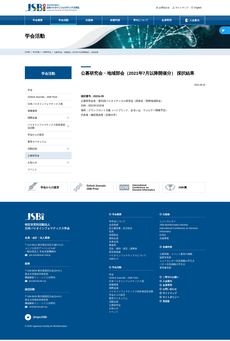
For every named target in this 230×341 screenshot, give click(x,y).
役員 (111, 233)
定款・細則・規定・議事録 (123, 250)
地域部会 (113, 237)
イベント (32, 171)
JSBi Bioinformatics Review (174, 226)
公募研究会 (51, 52)
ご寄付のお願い (171, 279)
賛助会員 (113, 240)
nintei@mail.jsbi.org (39, 308)
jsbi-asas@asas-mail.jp (41, 257)
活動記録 (48, 150)
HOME (28, 52)
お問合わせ (164, 8)
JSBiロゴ (113, 260)
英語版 (166, 303)
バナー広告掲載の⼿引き (172, 266)
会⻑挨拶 (113, 226)
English (198, 7)
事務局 (112, 247)
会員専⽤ (167, 287)
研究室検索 (115, 254)
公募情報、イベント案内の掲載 (176, 256)
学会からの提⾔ (35, 136)
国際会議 (48, 118)
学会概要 (38, 20)
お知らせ (48, 164)
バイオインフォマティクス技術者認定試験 (48, 127)
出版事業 (164, 240)
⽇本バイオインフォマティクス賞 (45, 104)
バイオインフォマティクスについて (127, 257)
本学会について (117, 223)
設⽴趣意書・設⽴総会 (120, 230)
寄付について (140, 20)
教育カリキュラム (37, 143)
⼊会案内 (167, 283)
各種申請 (115, 20)
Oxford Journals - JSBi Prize (42, 97)
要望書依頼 (165, 269)
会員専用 (167, 20)
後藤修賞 (32, 111)
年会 (29, 90)
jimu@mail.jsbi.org (38, 282)
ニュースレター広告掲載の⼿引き (177, 263)
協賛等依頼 (165, 259)
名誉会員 (113, 244)
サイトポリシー (171, 299)
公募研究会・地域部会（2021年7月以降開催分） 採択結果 (88, 52)
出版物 (89, 20)
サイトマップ (181, 8)
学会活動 (63, 20)
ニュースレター (168, 223)
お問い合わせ (170, 291)
